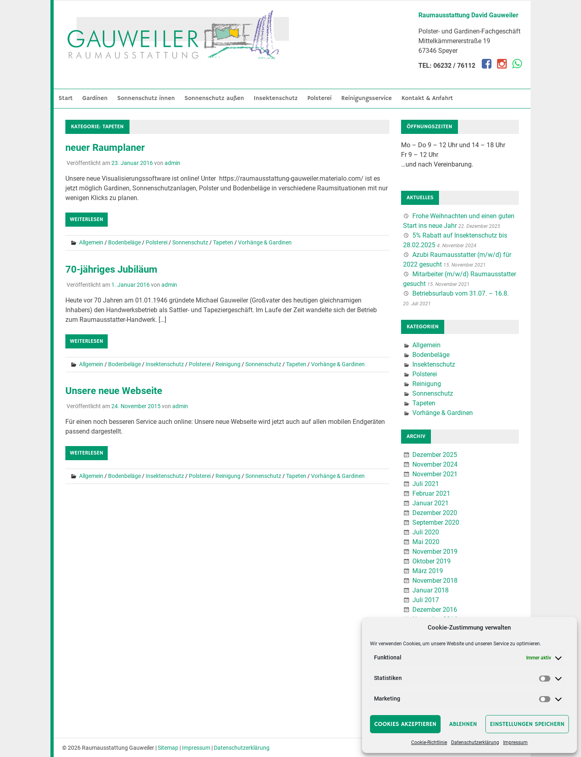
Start (66, 98)
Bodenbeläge (124, 242)
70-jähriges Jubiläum (111, 269)
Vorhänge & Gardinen (265, 242)
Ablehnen (463, 724)
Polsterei (319, 98)
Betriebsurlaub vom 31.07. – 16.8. (460, 293)
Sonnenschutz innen (146, 98)
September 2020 (435, 522)
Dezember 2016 (434, 609)
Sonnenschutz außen (214, 98)
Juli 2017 (425, 600)
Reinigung (227, 364)
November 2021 (435, 474)
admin (172, 163)
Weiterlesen (86, 219)
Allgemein (91, 242)
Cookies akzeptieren (405, 724)
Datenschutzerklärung (475, 742)
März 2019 (427, 571)
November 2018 (435, 580)
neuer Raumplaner (105, 147)
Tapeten (223, 242)
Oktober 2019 (431, 561)
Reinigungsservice (366, 98)
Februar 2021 (431, 493)
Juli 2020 (425, 532)
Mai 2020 (425, 542)
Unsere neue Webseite (113, 390)
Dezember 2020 (434, 513)
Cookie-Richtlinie (429, 742)
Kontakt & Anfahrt (427, 98)
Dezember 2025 (434, 455)
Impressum (515, 742)
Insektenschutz (276, 98)
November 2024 (435, 464)
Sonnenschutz (190, 242)
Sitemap (168, 747)
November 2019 (435, 551)
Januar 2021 (430, 503)
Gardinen (95, 98)
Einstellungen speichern (527, 724)
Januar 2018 (430, 590)
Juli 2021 (425, 484)
